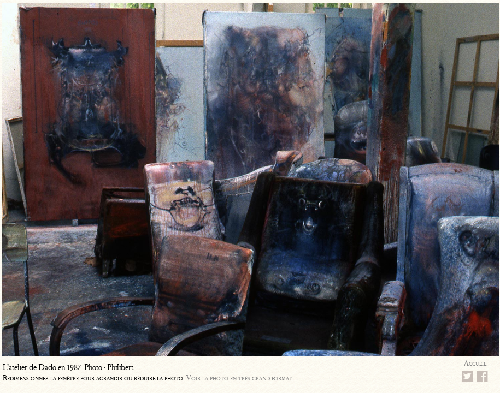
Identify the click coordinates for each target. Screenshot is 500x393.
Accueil (475, 363)
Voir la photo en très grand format (239, 378)
